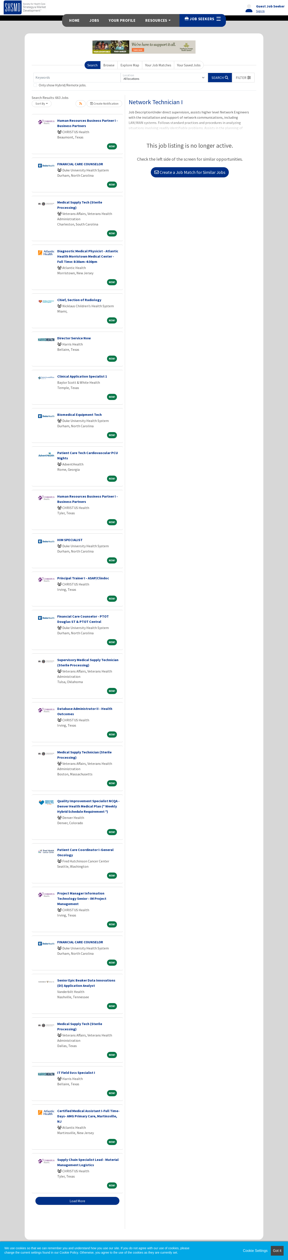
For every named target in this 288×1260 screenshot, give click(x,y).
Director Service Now (74, 338)
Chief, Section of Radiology (79, 300)
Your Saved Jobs (189, 65)
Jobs (94, 20)
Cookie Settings (255, 1251)
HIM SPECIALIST (70, 540)
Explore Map (129, 65)
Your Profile (122, 20)
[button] (243, 77)
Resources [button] (156, 20)
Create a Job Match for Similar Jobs (189, 172)
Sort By (40, 103)
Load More (77, 1201)
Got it (277, 1251)
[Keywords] (77, 77)
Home (74, 20)
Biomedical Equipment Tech (79, 414)
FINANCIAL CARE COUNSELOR (80, 164)
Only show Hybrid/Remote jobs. (62, 85)
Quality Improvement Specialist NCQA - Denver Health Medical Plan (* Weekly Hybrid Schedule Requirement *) (88, 806)
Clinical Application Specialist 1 (82, 376)
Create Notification (104, 103)
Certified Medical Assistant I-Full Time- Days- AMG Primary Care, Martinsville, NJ (88, 1116)
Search (92, 65)
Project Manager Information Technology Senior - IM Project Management (81, 898)
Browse (108, 65)
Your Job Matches (158, 65)
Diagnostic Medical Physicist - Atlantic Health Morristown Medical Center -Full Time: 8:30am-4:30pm (87, 256)
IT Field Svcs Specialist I (76, 1072)
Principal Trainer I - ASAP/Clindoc (83, 578)
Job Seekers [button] (203, 18)
